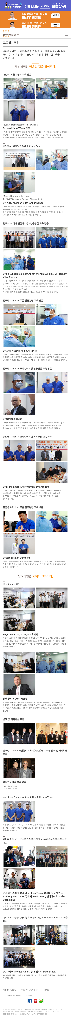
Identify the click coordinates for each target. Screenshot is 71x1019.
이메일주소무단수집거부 (29, 990)
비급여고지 (30, 995)
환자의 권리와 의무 (14, 995)
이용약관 (46, 990)
